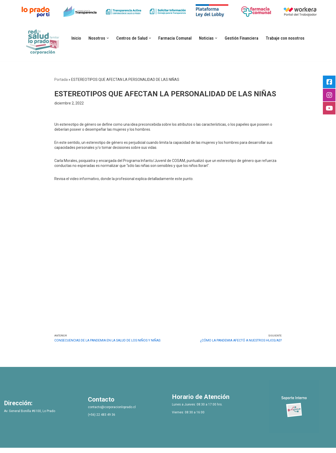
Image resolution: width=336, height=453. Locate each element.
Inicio (77, 38)
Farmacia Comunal (175, 38)
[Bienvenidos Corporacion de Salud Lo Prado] (43, 41)
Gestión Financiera (241, 38)
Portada (61, 79)
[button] (108, 38)
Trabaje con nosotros (284, 38)
